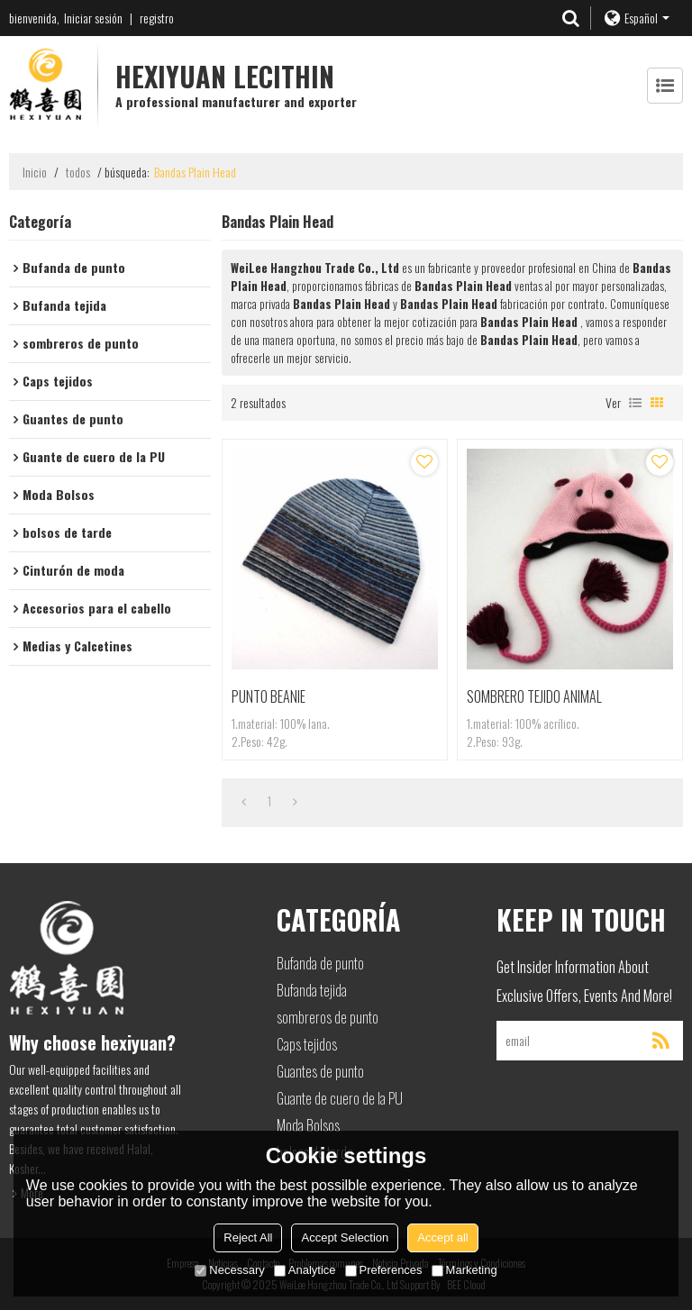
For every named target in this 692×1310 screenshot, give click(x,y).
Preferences (384, 1270)
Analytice (305, 1270)
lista (635, 403)
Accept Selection (344, 1237)
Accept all (442, 1237)
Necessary (229, 1270)
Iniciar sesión (93, 17)
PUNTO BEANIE (268, 696)
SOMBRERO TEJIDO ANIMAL (534, 696)
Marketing (464, 1270)
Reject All (247, 1237)
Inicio (35, 172)
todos (78, 172)
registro (157, 17)
